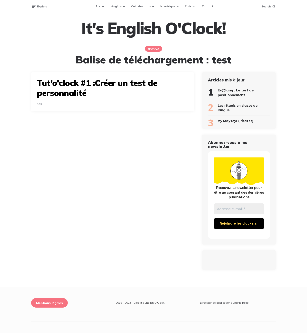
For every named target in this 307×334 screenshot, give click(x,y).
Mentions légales (49, 304)
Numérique (167, 6)
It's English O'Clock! (153, 28)
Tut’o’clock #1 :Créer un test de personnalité (97, 88)
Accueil (100, 6)
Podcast (190, 6)
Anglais (116, 6)
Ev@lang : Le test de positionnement (236, 92)
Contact (207, 6)
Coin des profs (141, 6)
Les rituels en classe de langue (237, 107)
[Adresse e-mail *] (239, 209)
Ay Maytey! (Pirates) (236, 120)
